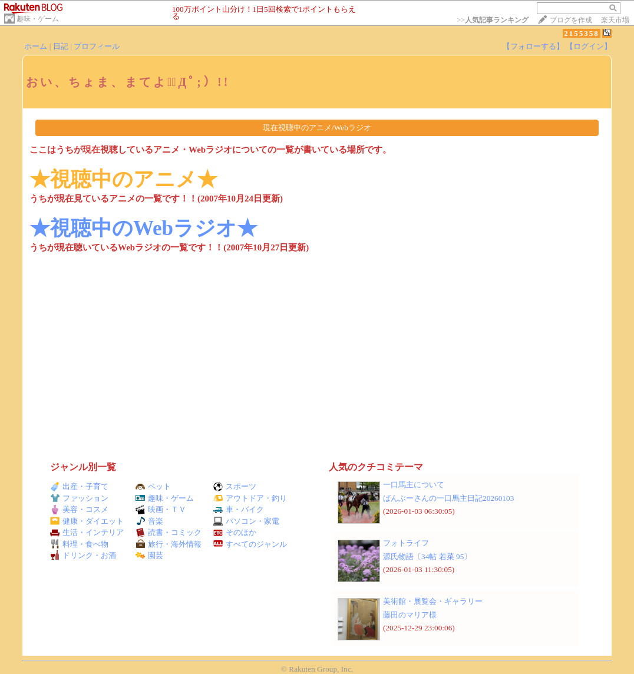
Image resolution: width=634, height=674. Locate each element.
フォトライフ (406, 542)
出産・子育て (79, 486)
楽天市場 (615, 20)
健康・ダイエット (87, 521)
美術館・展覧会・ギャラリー (433, 601)
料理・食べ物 (79, 544)
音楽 (149, 521)
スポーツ (234, 486)
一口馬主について (413, 484)
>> (493, 20)
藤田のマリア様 (410, 614)
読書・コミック (169, 532)
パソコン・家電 (246, 521)
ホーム (35, 46)
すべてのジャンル (250, 544)
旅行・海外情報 (169, 544)
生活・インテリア (87, 532)
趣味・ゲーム (37, 19)
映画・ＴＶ (161, 509)
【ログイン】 (589, 46)
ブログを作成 (571, 20)
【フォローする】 (533, 46)
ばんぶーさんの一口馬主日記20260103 (448, 498)
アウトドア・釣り (250, 498)
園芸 (149, 555)
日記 (60, 46)
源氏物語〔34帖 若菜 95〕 (427, 556)
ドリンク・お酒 (83, 555)
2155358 (581, 33)
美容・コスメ (79, 509)
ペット (153, 486)
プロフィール (97, 46)
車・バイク (238, 509)
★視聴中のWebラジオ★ (143, 228)
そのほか (234, 532)
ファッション (79, 498)
